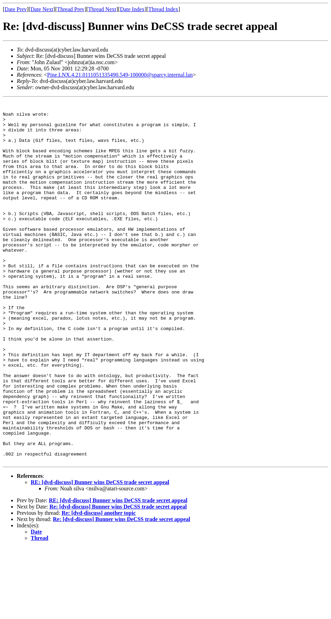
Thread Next (102, 9)
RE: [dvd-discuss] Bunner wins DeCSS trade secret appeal (100, 554)
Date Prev (16, 9)
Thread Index (163, 9)
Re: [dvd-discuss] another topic (98, 585)
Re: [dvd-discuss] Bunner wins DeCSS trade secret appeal (118, 579)
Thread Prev (70, 9)
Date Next (42, 9)
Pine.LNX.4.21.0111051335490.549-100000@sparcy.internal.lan (120, 75)
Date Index (132, 9)
